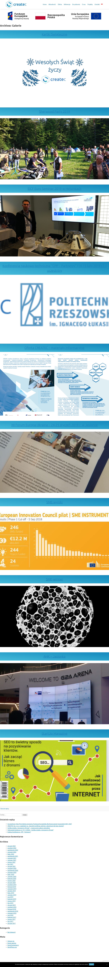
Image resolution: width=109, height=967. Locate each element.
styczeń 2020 (11, 882)
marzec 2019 (11, 901)
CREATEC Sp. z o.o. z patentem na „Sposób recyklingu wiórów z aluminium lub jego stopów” (35, 826)
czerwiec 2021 (11, 860)
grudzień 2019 (11, 884)
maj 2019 (10, 897)
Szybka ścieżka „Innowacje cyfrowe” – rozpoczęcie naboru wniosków (28, 828)
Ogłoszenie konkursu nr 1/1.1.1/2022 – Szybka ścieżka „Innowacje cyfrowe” (30, 830)
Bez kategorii (11, 932)
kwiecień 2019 (11, 899)
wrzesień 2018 (11, 913)
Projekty (90, 4)
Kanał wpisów (11, 943)
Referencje (67, 4)
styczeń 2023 (11, 846)
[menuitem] (102, 4)
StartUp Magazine (54, 733)
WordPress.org (12, 947)
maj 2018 (10, 915)
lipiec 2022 (10, 854)
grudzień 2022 (11, 848)
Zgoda (91, 964)
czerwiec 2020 (11, 876)
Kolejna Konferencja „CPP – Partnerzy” (19, 832)
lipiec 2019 (10, 893)
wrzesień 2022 (11, 852)
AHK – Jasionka (54, 656)
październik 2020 (12, 870)
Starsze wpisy (4, 808)
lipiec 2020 (10, 874)
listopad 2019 (11, 887)
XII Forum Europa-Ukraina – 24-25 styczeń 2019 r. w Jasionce (54, 425)
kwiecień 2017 (11, 917)
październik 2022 (12, 850)
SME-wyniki (54, 502)
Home (44, 4)
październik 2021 (12, 856)
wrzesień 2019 (11, 889)
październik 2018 (12, 911)
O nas (84, 4)
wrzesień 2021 (11, 858)
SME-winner (54, 579)
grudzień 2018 (11, 907)
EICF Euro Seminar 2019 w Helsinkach (54, 188)
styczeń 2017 (11, 923)
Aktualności (52, 4)
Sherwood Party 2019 (54, 111)
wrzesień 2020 (11, 872)
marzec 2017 (11, 919)
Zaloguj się (10, 941)
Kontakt (97, 4)
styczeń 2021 (11, 866)
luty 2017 (10, 921)
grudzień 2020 (11, 868)
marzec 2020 (11, 880)
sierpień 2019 (11, 891)
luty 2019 (10, 903)
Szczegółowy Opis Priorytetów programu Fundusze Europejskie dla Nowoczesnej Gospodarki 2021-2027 (39, 824)
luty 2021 (10, 864)
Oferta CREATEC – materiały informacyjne (54, 348)
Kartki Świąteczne (54, 34)
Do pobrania (76, 4)
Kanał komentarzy (13, 945)
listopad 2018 (11, 909)
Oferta (60, 4)
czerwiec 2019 (11, 895)
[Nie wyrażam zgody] (107, 964)
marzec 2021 (11, 862)
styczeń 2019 (11, 905)
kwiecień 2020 (11, 878)
